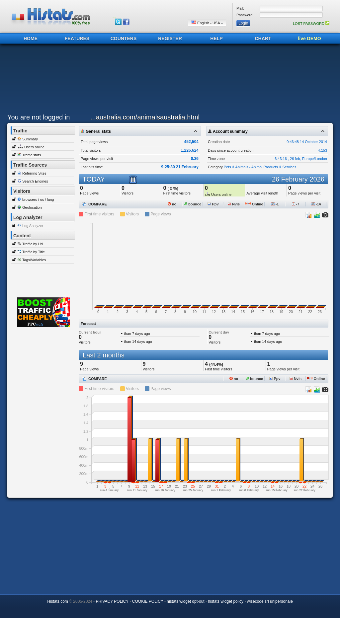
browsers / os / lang (38, 199)
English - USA (207, 23)
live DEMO (309, 38)
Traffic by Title (33, 252)
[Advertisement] (168, 80)
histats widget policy (225, 601)
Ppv (213, 204)
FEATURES (77, 38)
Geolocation (32, 207)
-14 (316, 204)
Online (254, 204)
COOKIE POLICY (147, 601)
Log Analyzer (32, 226)
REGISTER (170, 38)
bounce (192, 204)
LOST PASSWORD (311, 24)
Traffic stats (31, 155)
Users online (34, 147)
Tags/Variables (34, 260)
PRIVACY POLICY (112, 601)
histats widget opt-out (185, 601)
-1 (275, 204)
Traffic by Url (32, 244)
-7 (295, 204)
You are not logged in (38, 117)
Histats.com (57, 601)
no (172, 204)
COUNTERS (124, 38)
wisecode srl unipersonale (270, 601)
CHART (263, 38)
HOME (31, 38)
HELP (216, 38)
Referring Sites (34, 173)
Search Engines (35, 181)
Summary (30, 139)
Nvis (234, 204)
